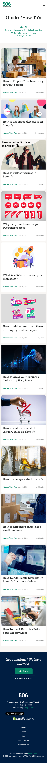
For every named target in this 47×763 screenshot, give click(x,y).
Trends (33, 33)
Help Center (23, 740)
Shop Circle (28, 707)
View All (23, 27)
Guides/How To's (23, 36)
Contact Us (23, 744)
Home (23, 731)
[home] (6, 4)
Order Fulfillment (19, 33)
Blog (23, 736)
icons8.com (32, 754)
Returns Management (15, 30)
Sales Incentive (35, 30)
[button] (44, 4)
